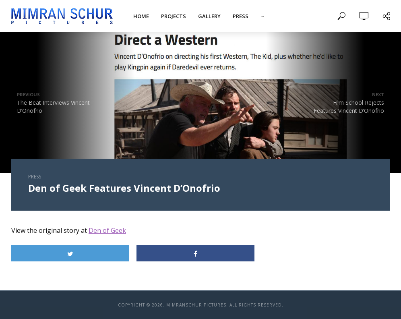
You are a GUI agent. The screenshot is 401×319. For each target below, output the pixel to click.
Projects (173, 16)
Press (240, 16)
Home (141, 16)
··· (262, 16)
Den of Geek (107, 230)
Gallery (209, 16)
